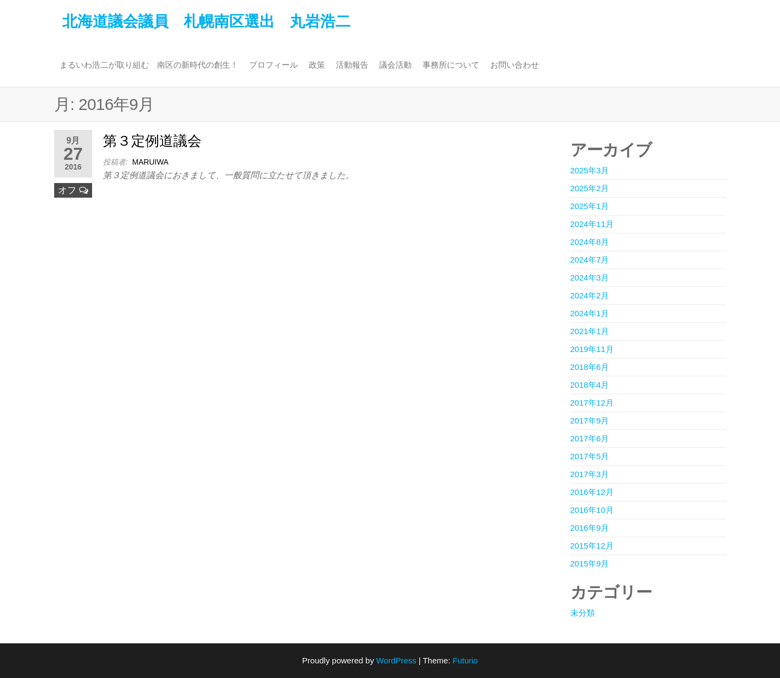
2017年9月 (589, 420)
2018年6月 (589, 366)
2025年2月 (589, 188)
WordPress (396, 660)
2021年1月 (589, 331)
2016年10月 (592, 509)
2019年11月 (592, 349)
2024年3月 (589, 277)
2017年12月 (592, 402)
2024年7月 (589, 259)
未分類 (582, 612)
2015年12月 (592, 545)
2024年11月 (592, 224)
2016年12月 (592, 492)
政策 (317, 64)
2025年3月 (589, 170)
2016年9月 (589, 527)
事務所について (450, 64)
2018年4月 (589, 384)
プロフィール (273, 64)
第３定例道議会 (152, 141)
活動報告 (352, 64)
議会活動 (395, 64)
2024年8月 (589, 241)
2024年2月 (589, 295)
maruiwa (150, 162)
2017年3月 (589, 474)
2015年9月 (589, 563)
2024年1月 (589, 313)
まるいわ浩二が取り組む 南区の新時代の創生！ (149, 64)
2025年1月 (589, 206)
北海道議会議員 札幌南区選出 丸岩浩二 (206, 21)
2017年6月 (589, 438)
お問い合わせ (514, 64)
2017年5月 (589, 456)
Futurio (465, 660)
